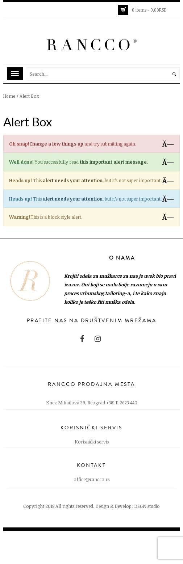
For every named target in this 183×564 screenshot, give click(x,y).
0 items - (149, 10)
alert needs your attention (73, 180)
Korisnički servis (92, 441)
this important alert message (113, 162)
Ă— (168, 144)
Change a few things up (56, 143)
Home (9, 96)
